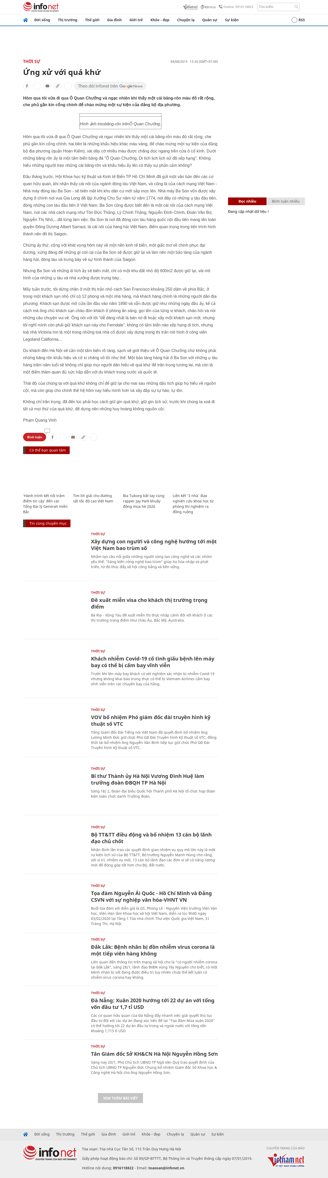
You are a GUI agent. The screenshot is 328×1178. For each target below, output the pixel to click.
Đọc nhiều (247, 201)
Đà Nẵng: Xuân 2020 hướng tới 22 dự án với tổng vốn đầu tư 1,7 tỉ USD (152, 1003)
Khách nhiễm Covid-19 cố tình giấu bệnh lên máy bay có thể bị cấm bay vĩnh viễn (152, 662)
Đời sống (42, 19)
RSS (298, 20)
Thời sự (31, 61)
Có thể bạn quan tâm (47, 450)
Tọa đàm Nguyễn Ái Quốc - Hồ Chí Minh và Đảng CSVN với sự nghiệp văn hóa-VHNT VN (151, 896)
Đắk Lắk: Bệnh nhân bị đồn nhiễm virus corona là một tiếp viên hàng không (153, 950)
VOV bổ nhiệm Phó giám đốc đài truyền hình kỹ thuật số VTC (150, 720)
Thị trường (67, 19)
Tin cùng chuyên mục (48, 523)
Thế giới (92, 19)
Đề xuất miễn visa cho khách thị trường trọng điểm (149, 603)
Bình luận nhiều (286, 201)
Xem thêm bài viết (120, 1098)
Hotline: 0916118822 (235, 7)
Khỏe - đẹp (159, 19)
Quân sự (209, 19)
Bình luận (34, 437)
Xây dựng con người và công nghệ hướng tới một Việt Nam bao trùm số (154, 545)
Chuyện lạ (185, 19)
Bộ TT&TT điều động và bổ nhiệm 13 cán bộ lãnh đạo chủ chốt (151, 838)
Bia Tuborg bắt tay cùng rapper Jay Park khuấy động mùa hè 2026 (144, 501)
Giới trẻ (136, 19)
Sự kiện (232, 19)
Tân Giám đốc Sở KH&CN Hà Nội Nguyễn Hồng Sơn (154, 1053)
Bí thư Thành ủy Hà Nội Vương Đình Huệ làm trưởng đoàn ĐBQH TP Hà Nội (147, 779)
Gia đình (114, 19)
